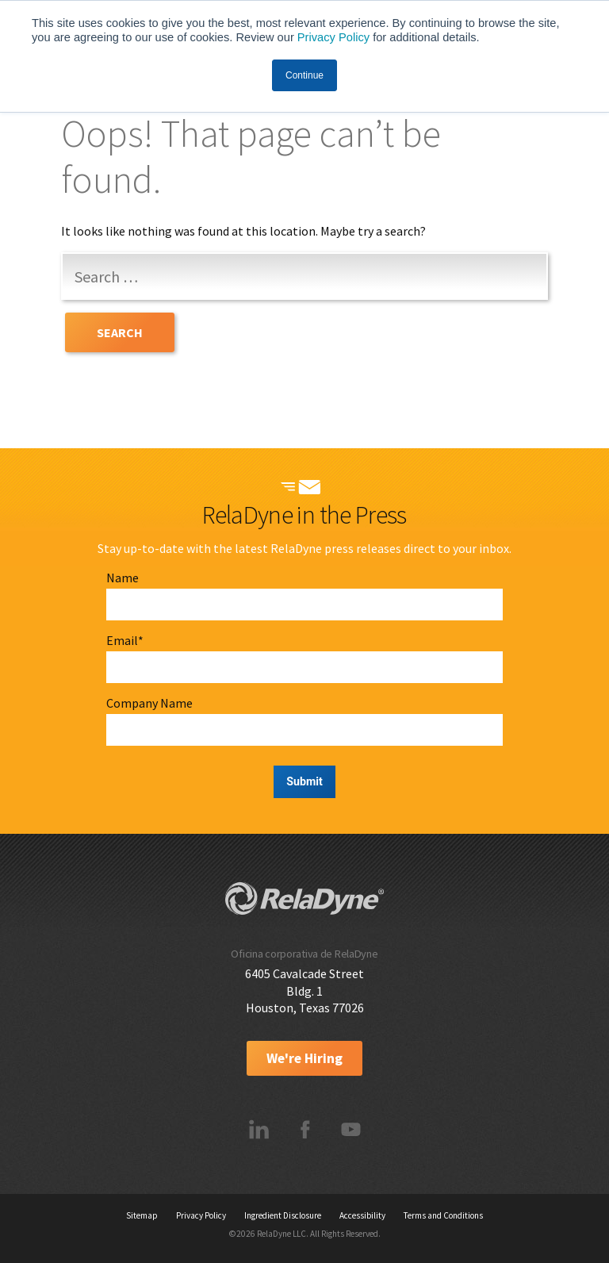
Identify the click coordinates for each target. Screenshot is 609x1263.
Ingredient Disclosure (282, 1215)
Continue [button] (304, 75)
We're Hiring (304, 1058)
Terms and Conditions (443, 1215)
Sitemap (142, 1215)
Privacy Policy (333, 37)
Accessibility (362, 1215)
